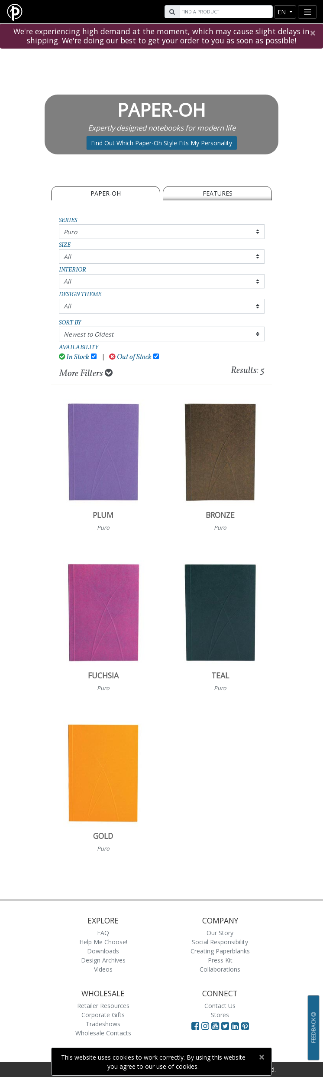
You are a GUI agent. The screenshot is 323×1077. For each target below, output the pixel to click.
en (282, 12)
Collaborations (220, 969)
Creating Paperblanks (220, 951)
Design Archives (103, 960)
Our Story (220, 933)
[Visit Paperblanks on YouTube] (216, 1026)
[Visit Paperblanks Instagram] (205, 1026)
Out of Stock (130, 357)
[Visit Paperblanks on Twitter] (226, 1026)
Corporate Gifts (103, 1015)
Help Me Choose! (103, 942)
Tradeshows (103, 1024)
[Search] (225, 11)
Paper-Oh (105, 193)
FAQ (103, 933)
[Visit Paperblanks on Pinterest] (245, 1026)
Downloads (103, 951)
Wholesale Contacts (103, 1033)
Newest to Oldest (88, 334)
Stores (220, 1015)
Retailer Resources (103, 1006)
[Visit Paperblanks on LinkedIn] (236, 1026)
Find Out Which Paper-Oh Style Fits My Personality (161, 143)
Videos (103, 969)
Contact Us (220, 1006)
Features (218, 193)
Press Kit (220, 960)
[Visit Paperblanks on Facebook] (195, 1026)
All (67, 256)
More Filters (86, 373)
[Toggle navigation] (307, 12)
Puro (70, 232)
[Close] (312, 33)
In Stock (74, 357)
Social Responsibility (220, 942)
